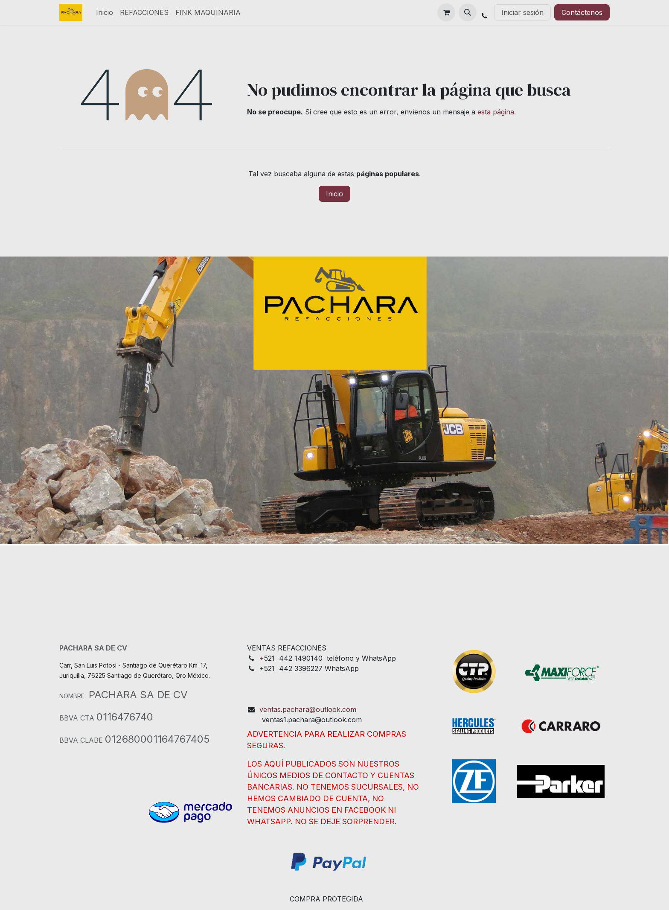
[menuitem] (104, 12)
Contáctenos (581, 12)
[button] (468, 12)
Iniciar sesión (522, 12)
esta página (495, 112)
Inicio (334, 194)
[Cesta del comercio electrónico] (446, 12)
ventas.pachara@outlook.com (307, 709)
